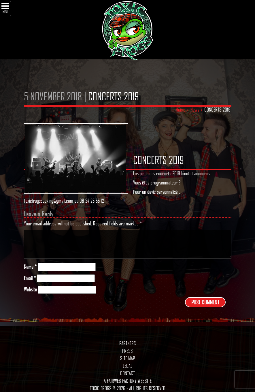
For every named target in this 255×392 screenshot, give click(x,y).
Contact (127, 373)
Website (30, 290)
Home (180, 109)
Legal (127, 366)
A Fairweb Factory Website (128, 381)
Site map (127, 358)
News (194, 109)
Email (30, 278)
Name (30, 267)
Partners (127, 343)
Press (127, 351)
